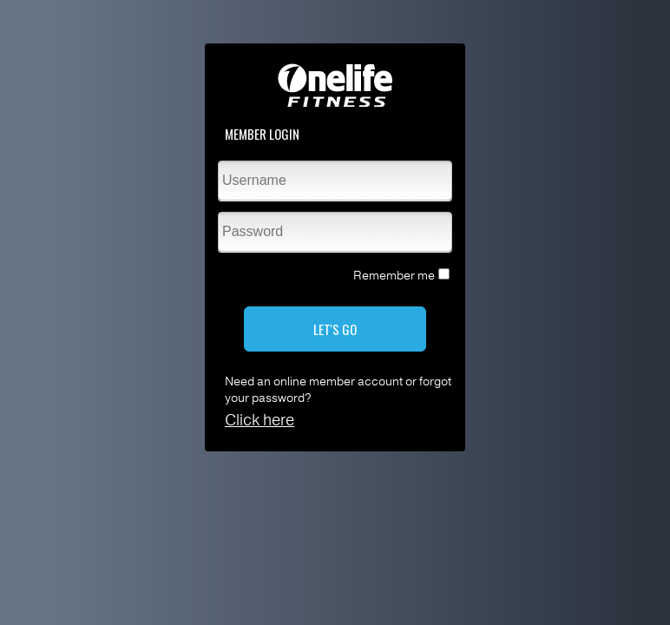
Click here (259, 420)
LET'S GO (335, 329)
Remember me (394, 275)
